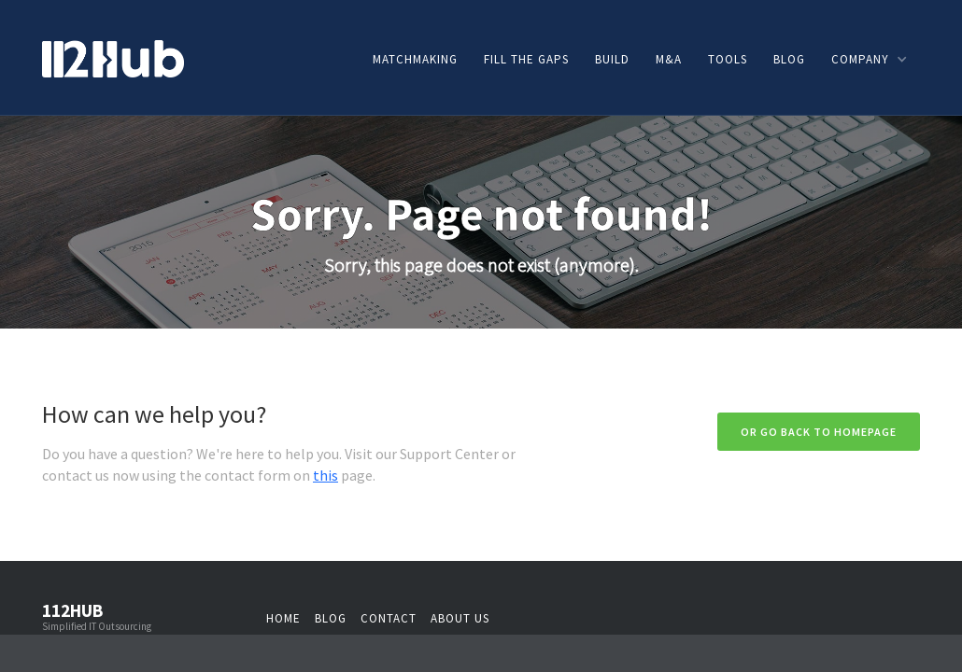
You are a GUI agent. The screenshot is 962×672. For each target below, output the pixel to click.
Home (283, 618)
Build (612, 59)
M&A (669, 59)
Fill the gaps (526, 59)
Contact (389, 618)
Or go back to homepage (819, 432)
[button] (868, 59)
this (325, 475)
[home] (113, 57)
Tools (727, 59)
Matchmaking (415, 59)
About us (460, 618)
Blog (789, 59)
